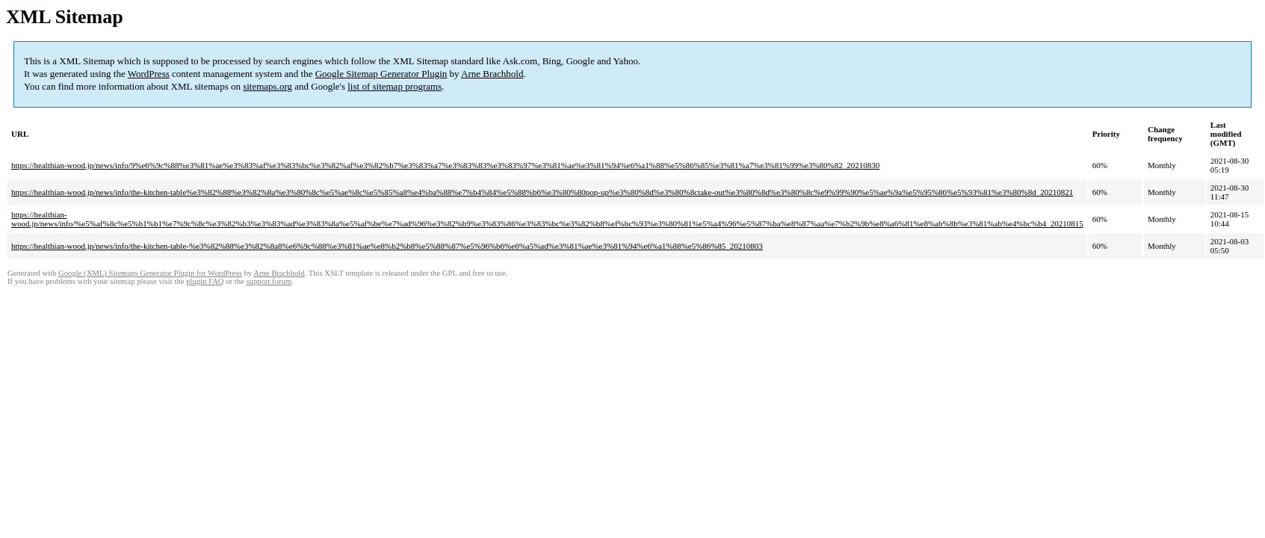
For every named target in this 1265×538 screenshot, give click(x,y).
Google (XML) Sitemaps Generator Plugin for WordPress (150, 273)
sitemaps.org (267, 86)
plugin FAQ (204, 281)
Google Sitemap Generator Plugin (381, 73)
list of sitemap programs (394, 86)
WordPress (149, 73)
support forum (268, 281)
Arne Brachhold (492, 73)
